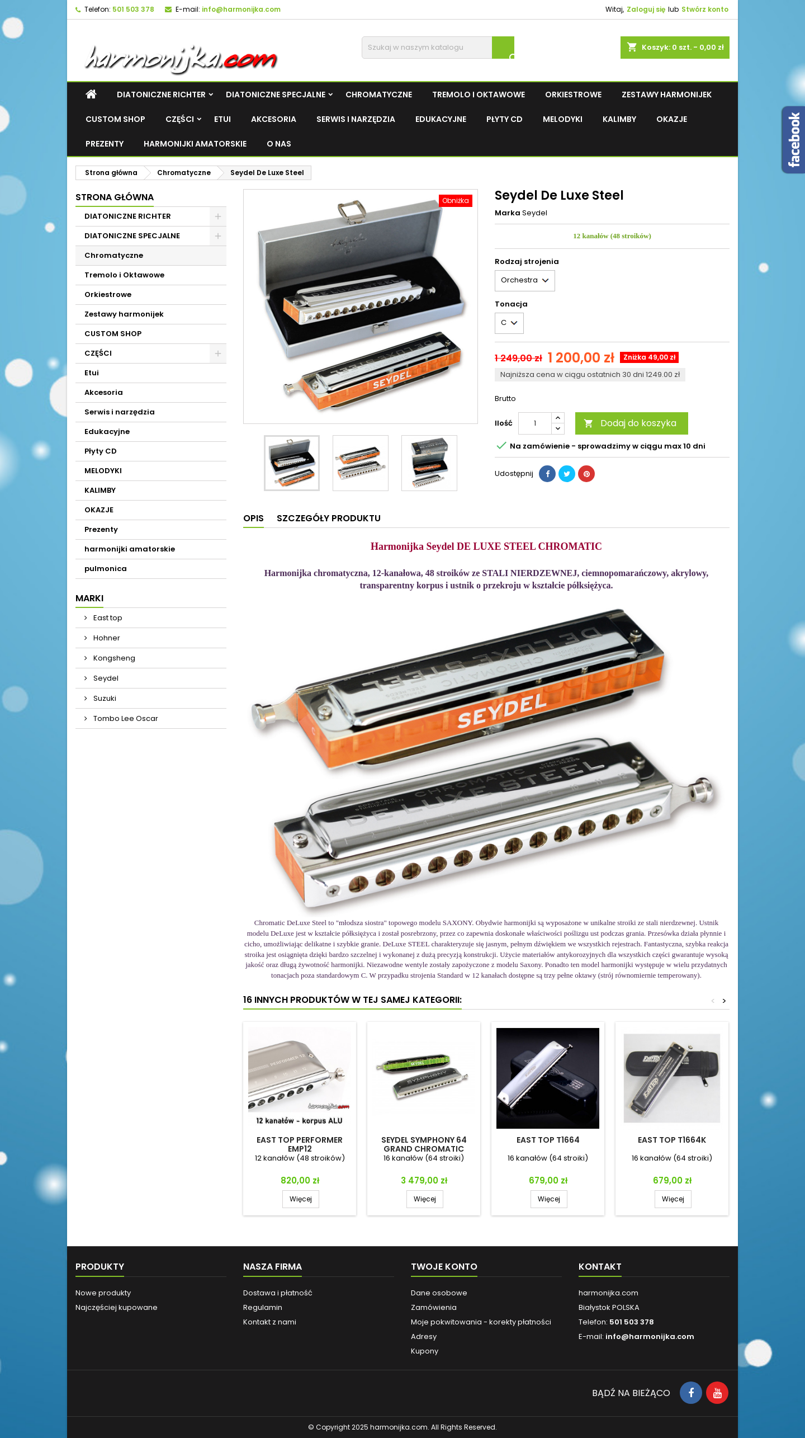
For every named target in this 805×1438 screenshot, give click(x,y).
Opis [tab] (253, 518)
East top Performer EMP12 (300, 1144)
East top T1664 (548, 1139)
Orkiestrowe (573, 94)
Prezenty (105, 143)
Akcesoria (273, 119)
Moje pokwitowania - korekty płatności (481, 1322)
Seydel (105, 678)
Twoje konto (444, 1266)
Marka (507, 213)
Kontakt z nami (269, 1322)
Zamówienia (434, 1307)
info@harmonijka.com (241, 9)
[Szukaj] (438, 47)
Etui (222, 119)
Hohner (106, 638)
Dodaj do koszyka (630, 423)
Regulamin (262, 1307)
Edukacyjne (440, 119)
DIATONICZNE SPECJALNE (275, 94)
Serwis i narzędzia (355, 119)
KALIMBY (619, 119)
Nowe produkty (103, 1293)
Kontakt (600, 1266)
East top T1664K (672, 1139)
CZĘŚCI (179, 119)
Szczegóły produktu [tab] (329, 518)
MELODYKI (563, 119)
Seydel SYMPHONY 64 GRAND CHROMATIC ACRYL (424, 1148)
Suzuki (104, 698)
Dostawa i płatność (277, 1293)
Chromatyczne (378, 94)
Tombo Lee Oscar (125, 718)
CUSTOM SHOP (115, 119)
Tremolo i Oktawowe (478, 94)
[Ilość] (535, 423)
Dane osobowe (439, 1293)
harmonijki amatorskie (195, 143)
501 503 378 (133, 9)
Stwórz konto (704, 9)
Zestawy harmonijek (667, 94)
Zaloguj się (646, 9)
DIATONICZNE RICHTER (161, 94)
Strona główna (114, 197)
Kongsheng (113, 658)
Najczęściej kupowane (116, 1307)
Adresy (424, 1336)
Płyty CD (504, 119)
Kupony (424, 1351)
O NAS (279, 143)
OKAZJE (671, 119)
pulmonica (105, 568)
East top (107, 617)
